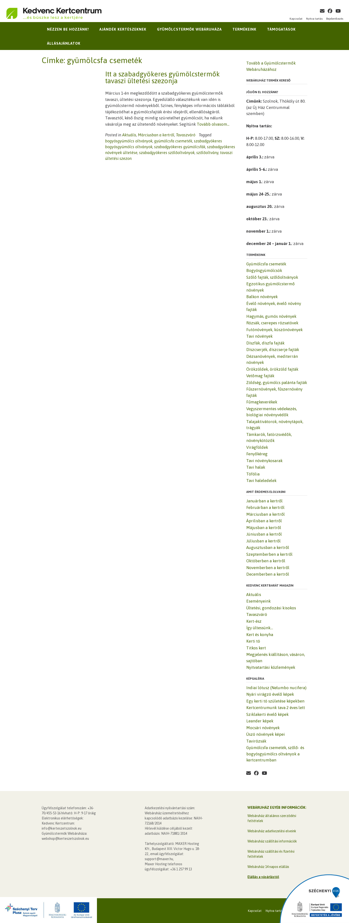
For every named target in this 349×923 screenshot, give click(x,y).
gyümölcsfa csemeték (173, 141)
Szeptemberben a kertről (269, 554)
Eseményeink (258, 601)
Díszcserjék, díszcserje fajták (272, 349)
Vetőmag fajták (260, 375)
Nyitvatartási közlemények (270, 667)
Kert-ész (254, 621)
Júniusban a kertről (264, 534)
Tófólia (253, 474)
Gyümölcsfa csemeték (266, 263)
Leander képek (259, 721)
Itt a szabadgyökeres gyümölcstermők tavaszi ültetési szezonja (162, 77)
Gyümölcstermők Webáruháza (189, 29)
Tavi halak (255, 467)
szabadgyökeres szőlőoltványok (167, 152)
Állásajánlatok (63, 43)
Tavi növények (259, 336)
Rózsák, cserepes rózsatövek (272, 322)
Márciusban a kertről (156, 135)
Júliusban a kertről (263, 541)
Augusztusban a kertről (267, 547)
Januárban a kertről (264, 500)
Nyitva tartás (314, 18)
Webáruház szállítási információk (272, 841)
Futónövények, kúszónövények (274, 329)
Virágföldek (257, 447)
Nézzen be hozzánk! (68, 29)
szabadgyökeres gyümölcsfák (179, 147)
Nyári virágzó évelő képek (270, 694)
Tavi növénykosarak (264, 460)
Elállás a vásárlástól (263, 877)
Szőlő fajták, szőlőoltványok (272, 277)
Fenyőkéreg (257, 453)
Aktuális (129, 135)
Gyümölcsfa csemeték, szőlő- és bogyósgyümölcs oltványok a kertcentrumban (275, 753)
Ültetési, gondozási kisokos (271, 607)
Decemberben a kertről (267, 574)
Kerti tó (253, 641)
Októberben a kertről (265, 560)
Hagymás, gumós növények (271, 316)
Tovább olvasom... (213, 124)
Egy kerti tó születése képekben (275, 701)
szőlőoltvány (207, 152)
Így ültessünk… (259, 627)
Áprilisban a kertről (264, 520)
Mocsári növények (263, 727)
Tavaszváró (185, 135)
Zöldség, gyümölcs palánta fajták (276, 382)
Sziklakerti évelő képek (267, 714)
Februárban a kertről (265, 507)
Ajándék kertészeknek (122, 29)
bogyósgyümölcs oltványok (128, 141)
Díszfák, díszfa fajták (265, 343)
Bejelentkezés (334, 18)
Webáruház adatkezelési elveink (271, 831)
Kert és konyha (259, 634)
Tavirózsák (256, 741)
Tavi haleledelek (261, 480)
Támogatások (281, 29)
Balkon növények (262, 296)
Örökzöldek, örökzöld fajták (272, 369)
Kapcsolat (296, 18)
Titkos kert (256, 647)
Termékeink (244, 29)
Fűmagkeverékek (261, 402)
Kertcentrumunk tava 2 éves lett (275, 707)
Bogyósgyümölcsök (264, 270)
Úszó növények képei (265, 734)
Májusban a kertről (263, 527)
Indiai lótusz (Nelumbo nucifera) (276, 687)
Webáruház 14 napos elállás (268, 867)
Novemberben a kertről (267, 567)
